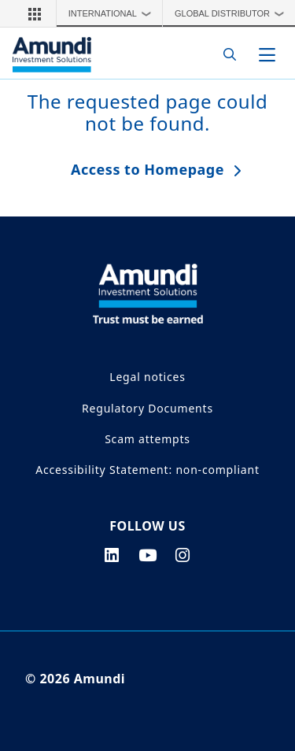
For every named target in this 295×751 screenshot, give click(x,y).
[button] (34, 13)
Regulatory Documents (147, 408)
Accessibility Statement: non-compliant (147, 469)
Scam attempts (147, 438)
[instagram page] (182, 555)
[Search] (225, 54)
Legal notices (147, 376)
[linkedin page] (112, 555)
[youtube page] (147, 555)
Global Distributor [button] (233, 13)
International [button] (113, 13)
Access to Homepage (147, 169)
